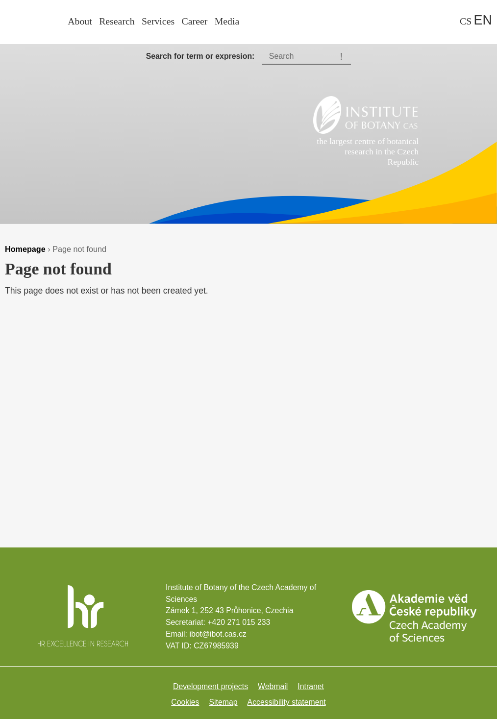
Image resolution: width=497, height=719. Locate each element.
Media (227, 21)
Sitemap (223, 702)
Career (195, 21)
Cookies (185, 702)
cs (466, 21)
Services (158, 21)
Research (117, 21)
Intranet (311, 686)
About (80, 21)
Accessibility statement (287, 702)
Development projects (210, 686)
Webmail (273, 686)
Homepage (25, 249)
